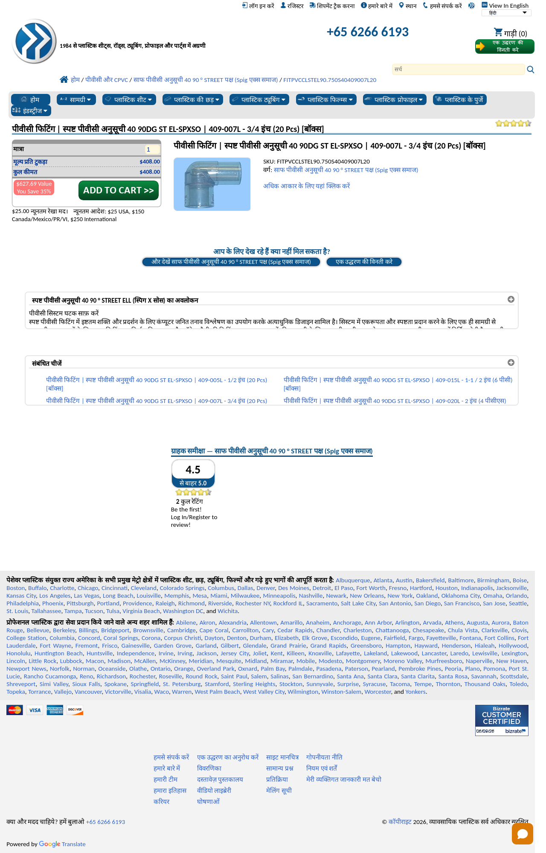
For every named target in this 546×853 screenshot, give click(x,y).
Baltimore (461, 580)
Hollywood (513, 645)
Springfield (145, 684)
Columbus (221, 588)
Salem (259, 676)
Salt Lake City (358, 603)
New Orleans (367, 595)
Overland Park (215, 668)
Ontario (161, 668)
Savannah (484, 676)
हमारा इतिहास (170, 791)
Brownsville (148, 630)
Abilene (186, 622)
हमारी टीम (165, 779)
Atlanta (383, 580)
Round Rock (201, 676)
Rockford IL (288, 603)
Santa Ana (350, 676)
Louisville (149, 595)
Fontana (470, 638)
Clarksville (495, 630)
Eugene (370, 638)
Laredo (459, 653)
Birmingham (493, 580)
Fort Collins (499, 638)
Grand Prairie (288, 645)
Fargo (416, 638)
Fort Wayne (55, 645)
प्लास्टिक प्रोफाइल (393, 99)
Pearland (383, 668)
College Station (26, 638)
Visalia (142, 691)
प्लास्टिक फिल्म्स (324, 99)
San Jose (494, 603)
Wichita (228, 611)
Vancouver (88, 691)
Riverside (220, 603)
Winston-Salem (341, 691)
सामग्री (75, 99)
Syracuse (374, 684)
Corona (151, 638)
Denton (237, 638)
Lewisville (484, 653)
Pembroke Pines (419, 668)
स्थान (407, 6)
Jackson (207, 653)
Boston (15, 588)
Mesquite (228, 661)
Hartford (421, 588)
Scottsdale (513, 676)
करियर (161, 802)
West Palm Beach (217, 691)
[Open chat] (522, 833)
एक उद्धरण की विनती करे (364, 262)
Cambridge (181, 630)
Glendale (255, 645)
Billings (88, 630)
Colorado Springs (182, 588)
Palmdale (300, 668)
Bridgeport (115, 630)
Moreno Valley (402, 661)
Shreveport (20, 684)
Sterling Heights (254, 684)
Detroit (322, 588)
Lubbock (71, 661)
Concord (89, 638)
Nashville (311, 595)
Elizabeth (287, 638)
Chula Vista (463, 630)
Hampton (398, 645)
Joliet (260, 653)
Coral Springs (121, 638)
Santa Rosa (453, 676)
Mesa (199, 595)
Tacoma (400, 684)
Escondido (344, 638)
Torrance (39, 691)
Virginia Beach (141, 611)
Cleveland (144, 588)
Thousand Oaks (485, 684)
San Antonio (395, 603)
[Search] (458, 69)
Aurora (500, 622)
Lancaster (434, 653)
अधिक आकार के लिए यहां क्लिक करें (306, 186)
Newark (336, 595)
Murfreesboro (444, 661)
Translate (62, 844)
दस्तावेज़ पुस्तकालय (220, 779)
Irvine (166, 653)
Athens (454, 622)
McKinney (172, 661)
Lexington (514, 653)
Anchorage (347, 622)
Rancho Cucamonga (50, 676)
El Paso (343, 588)
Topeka (15, 691)
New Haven (512, 661)
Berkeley (64, 630)
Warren (182, 691)
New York (399, 595)
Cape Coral (214, 630)
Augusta (477, 622)
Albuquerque (353, 580)
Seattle (518, 603)
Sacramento (321, 603)
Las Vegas (86, 595)
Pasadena (328, 668)
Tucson (94, 611)
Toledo (518, 684)
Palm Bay (273, 668)
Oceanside (111, 668)
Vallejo (63, 691)
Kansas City (21, 595)
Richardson (111, 676)
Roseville (170, 676)
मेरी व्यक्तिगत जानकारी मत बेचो (343, 779)
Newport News (26, 668)
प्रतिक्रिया (277, 779)
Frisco (109, 645)
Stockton (290, 684)
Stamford (217, 684)
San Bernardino (312, 676)
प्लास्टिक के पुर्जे (458, 99)
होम (29, 99)
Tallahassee (46, 611)
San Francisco (461, 603)
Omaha (492, 595)
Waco (161, 691)
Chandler (328, 630)
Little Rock (42, 661)
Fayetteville (441, 638)
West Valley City (264, 691)
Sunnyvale (320, 684)
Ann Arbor (378, 622)
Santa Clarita (418, 676)
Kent (277, 653)
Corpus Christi (182, 638)
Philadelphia (22, 603)
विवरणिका (209, 768)
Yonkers (415, 691)
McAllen (145, 661)
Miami (218, 595)
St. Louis (17, 611)
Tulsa (112, 611)
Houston (447, 588)
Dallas (245, 588)
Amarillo (291, 622)
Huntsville (100, 653)
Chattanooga (392, 630)
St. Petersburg (181, 684)
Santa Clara (382, 676)
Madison (119, 661)
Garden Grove (173, 645)
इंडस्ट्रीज (29, 110)
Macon (95, 661)
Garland (206, 645)
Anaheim (317, 622)
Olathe (138, 668)
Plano (472, 668)
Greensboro (366, 645)
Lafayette (348, 653)
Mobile (305, 661)
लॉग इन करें (258, 6)
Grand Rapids (329, 645)
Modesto (330, 661)
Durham (260, 638)
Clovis (519, 630)
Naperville (479, 661)
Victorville (118, 691)
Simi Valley (54, 684)
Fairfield (394, 638)
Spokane (116, 684)
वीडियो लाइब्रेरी (214, 791)
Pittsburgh (80, 603)
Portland (108, 603)
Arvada (432, 622)
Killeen (295, 653)
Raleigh (165, 603)
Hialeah (485, 645)
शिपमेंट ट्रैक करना (332, 6)
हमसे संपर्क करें (442, 6)
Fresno (398, 588)
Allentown (263, 622)
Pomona (494, 668)
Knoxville (320, 653)
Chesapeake (428, 630)
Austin (404, 580)
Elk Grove (314, 638)
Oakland (427, 595)
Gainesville (136, 645)
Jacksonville (511, 588)
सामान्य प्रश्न (279, 768)
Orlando (516, 595)
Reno (86, 676)
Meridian (201, 661)
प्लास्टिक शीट (127, 99)
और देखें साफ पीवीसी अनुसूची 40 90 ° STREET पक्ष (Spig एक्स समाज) (231, 262)
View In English (505, 5)
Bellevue (38, 630)
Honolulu (18, 653)
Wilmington (303, 691)
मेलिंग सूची (278, 791)
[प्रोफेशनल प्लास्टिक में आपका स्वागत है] (160, 34)
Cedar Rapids (295, 630)
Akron (207, 622)
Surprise (348, 684)
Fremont (87, 645)
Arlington (407, 622)
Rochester (142, 676)
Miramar (281, 661)
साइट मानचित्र (282, 757)
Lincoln (15, 661)
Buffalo (37, 588)
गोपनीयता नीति (324, 757)
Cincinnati (115, 588)
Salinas (279, 676)
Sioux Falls (87, 684)
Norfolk (60, 668)
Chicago (88, 588)
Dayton (214, 638)
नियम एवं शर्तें (321, 768)
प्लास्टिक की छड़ (191, 99)
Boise (520, 580)
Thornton (448, 684)
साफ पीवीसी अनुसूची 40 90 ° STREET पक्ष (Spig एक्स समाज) (346, 170)
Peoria (453, 668)
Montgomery (363, 661)
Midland (256, 661)
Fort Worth (370, 588)
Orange (183, 668)
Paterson (356, 668)
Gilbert (229, 645)
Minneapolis (279, 595)
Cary (268, 630)
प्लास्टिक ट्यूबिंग (258, 99)
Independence (135, 653)
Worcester (377, 691)
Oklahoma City (460, 595)
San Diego (427, 603)
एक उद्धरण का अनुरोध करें (227, 757)
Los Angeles (54, 595)
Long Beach (118, 595)
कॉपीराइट (400, 822)
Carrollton (245, 630)
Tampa (73, 611)
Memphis (176, 595)
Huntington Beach (59, 653)
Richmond (191, 603)
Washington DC (183, 611)
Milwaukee (245, 595)
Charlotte (62, 588)
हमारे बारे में (376, 6)
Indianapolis (477, 588)
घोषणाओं (208, 802)
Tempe (423, 684)
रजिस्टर (292, 6)
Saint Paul (234, 676)
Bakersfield (430, 580)
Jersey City (235, 653)
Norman (84, 668)
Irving (184, 653)
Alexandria (233, 622)
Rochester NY (252, 603)
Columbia (61, 638)
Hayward (426, 645)
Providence (137, 603)
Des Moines (293, 588)
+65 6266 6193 (368, 31)
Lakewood (404, 653)
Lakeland (375, 653)
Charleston (357, 630)
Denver (265, 588)
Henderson (456, 645)
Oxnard (247, 668)
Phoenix (52, 603)
